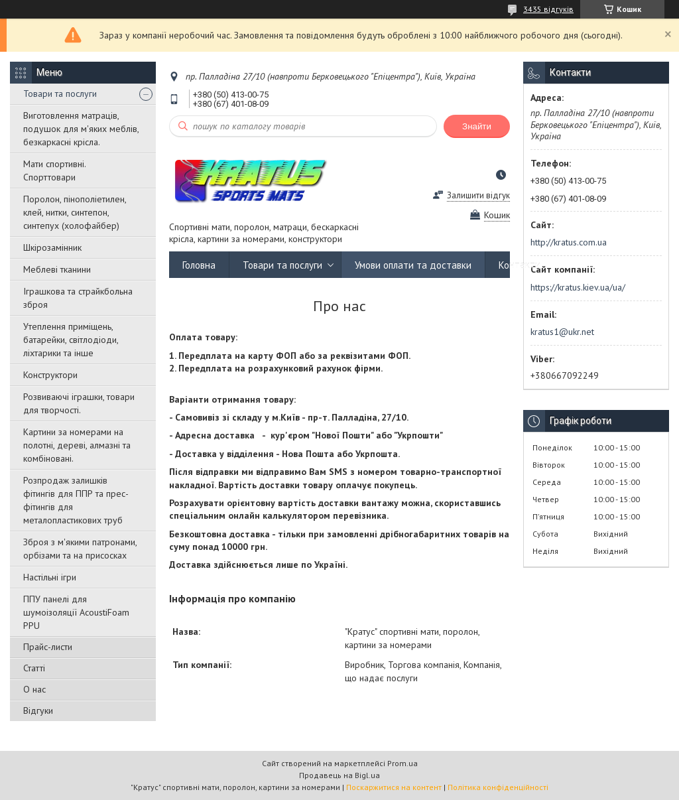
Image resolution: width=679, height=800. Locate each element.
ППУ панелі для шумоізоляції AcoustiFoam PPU (76, 612)
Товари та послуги (60, 94)
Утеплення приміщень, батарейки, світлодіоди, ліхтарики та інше (70, 339)
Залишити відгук (478, 195)
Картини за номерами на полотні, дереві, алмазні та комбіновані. (77, 445)
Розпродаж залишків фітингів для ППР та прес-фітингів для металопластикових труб (76, 500)
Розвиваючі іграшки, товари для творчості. (79, 403)
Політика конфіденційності (498, 787)
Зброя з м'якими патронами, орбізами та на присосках (80, 548)
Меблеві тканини (57, 269)
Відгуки (38, 710)
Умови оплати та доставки (413, 265)
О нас (34, 689)
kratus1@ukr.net (562, 332)
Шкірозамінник (52, 247)
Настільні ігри (49, 577)
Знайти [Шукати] (476, 126)
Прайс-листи (47, 647)
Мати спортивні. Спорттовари (54, 170)
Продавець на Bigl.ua (339, 775)
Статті (34, 668)
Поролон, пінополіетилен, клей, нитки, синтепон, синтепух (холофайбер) (74, 212)
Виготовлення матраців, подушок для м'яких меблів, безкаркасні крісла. (81, 128)
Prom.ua (402, 763)
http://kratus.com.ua (568, 242)
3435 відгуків (548, 9)
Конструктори (50, 375)
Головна (199, 265)
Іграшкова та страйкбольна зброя (78, 297)
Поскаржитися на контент (394, 787)
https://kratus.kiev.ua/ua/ (577, 287)
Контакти (519, 265)
